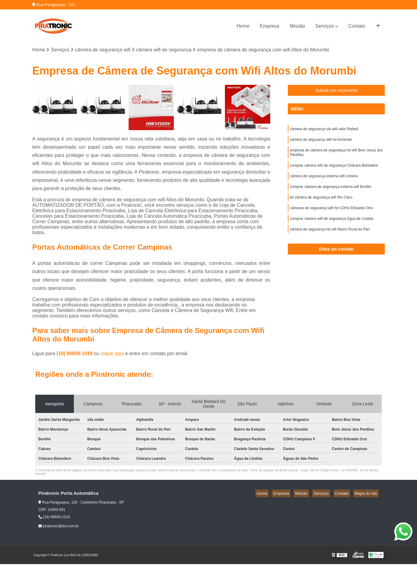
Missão (297, 26)
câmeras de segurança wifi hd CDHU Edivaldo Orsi (331, 217)
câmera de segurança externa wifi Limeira (324, 182)
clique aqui (112, 354)
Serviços (324, 26)
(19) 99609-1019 (75, 354)
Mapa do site (367, 494)
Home (243, 26)
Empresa (269, 26)
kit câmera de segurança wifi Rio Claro (321, 205)
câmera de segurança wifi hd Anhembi (321, 142)
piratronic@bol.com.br (58, 527)
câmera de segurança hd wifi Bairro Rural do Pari (330, 240)
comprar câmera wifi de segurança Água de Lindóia (331, 228)
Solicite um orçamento (336, 91)
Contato (356, 26)
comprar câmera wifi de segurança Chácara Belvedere (334, 170)
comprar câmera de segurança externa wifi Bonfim (330, 194)
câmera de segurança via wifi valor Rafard (324, 130)
